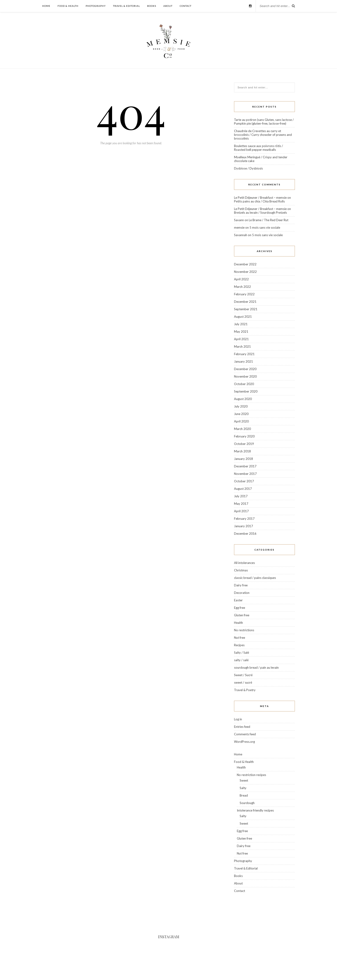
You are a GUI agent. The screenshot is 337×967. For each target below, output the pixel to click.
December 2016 (245, 533)
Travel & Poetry (245, 690)
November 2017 (245, 474)
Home (46, 5)
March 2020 (242, 429)
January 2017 (243, 526)
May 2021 (241, 331)
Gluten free (241, 615)
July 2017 (241, 496)
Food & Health (68, 5)
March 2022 (242, 287)
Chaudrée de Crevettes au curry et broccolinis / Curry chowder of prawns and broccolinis (263, 134)
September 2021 (245, 309)
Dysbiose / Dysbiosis (248, 168)
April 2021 (241, 339)
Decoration (241, 593)
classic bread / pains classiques (255, 578)
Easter (238, 600)
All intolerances (244, 563)
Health (238, 622)
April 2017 (241, 511)
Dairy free (241, 585)
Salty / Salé (241, 652)
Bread (244, 795)
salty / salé (241, 660)
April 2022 (241, 279)
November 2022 (245, 272)
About (167, 5)
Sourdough (247, 803)
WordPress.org (244, 741)
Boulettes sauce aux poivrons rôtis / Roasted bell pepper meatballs (258, 148)
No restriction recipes (251, 775)
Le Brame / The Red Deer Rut (268, 220)
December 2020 (245, 369)
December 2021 (245, 301)
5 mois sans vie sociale (264, 227)
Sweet (244, 780)
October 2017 (244, 481)
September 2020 (245, 391)
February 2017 (244, 518)
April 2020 (241, 421)
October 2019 (244, 444)
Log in (238, 719)
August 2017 (243, 489)
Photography (96, 5)
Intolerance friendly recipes (255, 810)
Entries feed (242, 727)
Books (151, 5)
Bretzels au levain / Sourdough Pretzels (260, 212)
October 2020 (244, 384)
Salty (243, 788)
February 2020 (244, 436)
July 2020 (241, 406)
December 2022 (245, 264)
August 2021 (243, 316)
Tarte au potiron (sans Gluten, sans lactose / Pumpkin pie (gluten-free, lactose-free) (264, 121)
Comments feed (245, 734)
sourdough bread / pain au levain (256, 667)
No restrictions (244, 630)
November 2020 (245, 376)
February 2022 (244, 294)
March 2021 (242, 346)
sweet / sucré (243, 682)
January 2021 (243, 361)
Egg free (239, 608)
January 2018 (243, 459)
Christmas (241, 570)
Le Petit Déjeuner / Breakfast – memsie (260, 197)
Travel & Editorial (126, 5)
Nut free (239, 637)
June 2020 (241, 414)
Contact (185, 5)
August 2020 (243, 399)
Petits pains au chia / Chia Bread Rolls (259, 201)
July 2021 (241, 324)
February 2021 (244, 354)
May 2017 (241, 503)
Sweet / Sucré (243, 675)
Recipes (239, 645)
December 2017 (245, 466)
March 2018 (242, 451)
